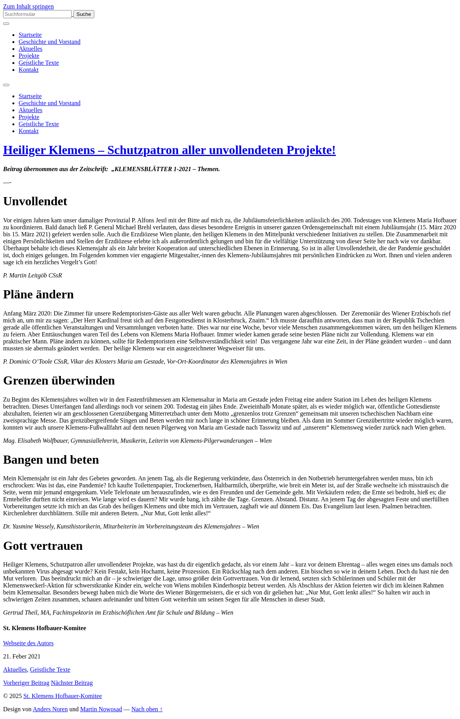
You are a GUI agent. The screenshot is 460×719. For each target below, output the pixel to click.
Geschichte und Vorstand (49, 41)
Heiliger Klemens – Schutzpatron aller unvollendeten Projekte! (169, 150)
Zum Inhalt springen (28, 6)
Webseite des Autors (28, 643)
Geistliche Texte (39, 62)
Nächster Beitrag (72, 682)
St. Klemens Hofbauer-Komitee (62, 696)
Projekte (29, 55)
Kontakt (29, 69)
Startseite (30, 34)
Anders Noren (50, 709)
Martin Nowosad (101, 709)
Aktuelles (30, 48)
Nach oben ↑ (147, 709)
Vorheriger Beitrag (26, 682)
